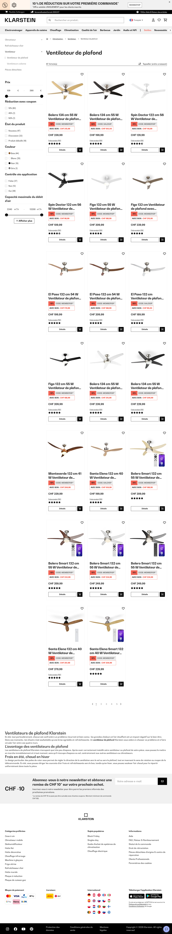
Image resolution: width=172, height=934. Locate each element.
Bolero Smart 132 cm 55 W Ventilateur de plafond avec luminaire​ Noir (147, 565)
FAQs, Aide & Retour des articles (154, 12)
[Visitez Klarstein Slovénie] (104, 912)
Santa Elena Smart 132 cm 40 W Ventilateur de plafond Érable (106, 651)
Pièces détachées (13, 69)
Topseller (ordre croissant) (152, 64)
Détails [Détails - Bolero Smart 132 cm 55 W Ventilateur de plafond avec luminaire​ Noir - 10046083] (145, 594)
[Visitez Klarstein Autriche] (94, 895)
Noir (13, 163)
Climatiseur (10, 39)
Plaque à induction (13, 876)
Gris (13, 168)
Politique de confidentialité (138, 904)
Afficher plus (24, 220)
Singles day (93, 840)
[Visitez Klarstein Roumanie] (99, 906)
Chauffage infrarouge (15, 856)
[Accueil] (49, 39)
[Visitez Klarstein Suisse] (99, 895)
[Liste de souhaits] (159, 20)
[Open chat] (166, 929)
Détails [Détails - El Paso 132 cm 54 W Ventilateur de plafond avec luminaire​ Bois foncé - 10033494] (103, 329)
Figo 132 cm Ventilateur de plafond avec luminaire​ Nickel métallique (148, 207)
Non (12, 186)
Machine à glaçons (14, 860)
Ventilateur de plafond (17, 57)
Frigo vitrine (10, 864)
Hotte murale (11, 872)
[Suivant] (170, 30)
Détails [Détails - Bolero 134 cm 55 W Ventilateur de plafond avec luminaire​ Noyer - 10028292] (103, 150)
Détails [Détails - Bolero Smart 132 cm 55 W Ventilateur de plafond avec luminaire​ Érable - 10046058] (145, 509)
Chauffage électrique (97, 851)
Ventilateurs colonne (16, 63)
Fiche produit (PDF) (54, 140)
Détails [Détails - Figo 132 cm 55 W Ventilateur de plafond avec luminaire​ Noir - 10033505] (62, 419)
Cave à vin (10, 836)
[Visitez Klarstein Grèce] (109, 912)
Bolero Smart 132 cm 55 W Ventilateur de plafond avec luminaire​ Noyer (65, 565)
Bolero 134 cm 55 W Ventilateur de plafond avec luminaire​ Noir (147, 386)
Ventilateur (10, 51)
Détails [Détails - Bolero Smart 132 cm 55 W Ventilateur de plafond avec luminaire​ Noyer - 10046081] (62, 594)
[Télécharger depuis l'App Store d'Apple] (137, 896)
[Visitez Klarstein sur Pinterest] (31, 929)
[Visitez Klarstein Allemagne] (89, 895)
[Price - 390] (35, 90)
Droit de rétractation (138, 848)
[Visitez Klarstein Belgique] (89, 912)
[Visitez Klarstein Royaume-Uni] (94, 900)
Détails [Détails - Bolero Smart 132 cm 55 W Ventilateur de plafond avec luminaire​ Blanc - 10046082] (103, 594)
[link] (65, 91)
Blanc (14, 158)
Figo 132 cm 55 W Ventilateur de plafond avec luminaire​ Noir (64, 386)
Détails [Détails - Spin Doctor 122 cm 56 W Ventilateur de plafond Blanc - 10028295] (145, 150)
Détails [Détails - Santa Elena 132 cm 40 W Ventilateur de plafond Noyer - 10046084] (62, 684)
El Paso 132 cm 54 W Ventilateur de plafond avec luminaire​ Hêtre (64, 296)
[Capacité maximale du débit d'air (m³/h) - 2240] (12, 209)
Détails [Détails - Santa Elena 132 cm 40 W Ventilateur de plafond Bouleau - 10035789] (103, 509)
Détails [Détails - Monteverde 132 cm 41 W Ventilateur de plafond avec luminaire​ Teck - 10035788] (62, 509)
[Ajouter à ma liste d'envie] (82, 74)
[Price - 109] (12, 90)
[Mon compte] (153, 20)
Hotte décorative (13, 852)
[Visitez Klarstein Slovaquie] (99, 900)
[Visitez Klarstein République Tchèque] (104, 900)
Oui (12, 191)
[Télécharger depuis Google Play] (154, 896)
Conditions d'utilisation (136, 906)
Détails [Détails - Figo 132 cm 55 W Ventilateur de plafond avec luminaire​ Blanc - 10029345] (103, 240)
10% (12, 108)
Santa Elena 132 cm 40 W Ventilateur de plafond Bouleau (106, 476)
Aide (131, 836)
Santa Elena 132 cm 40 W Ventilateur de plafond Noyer (65, 651)
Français (136, 20)
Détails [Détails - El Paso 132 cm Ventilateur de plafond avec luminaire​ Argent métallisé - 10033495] (145, 329)
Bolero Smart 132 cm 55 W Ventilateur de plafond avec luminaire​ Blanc (106, 565)
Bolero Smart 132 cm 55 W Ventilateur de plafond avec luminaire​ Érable (147, 476)
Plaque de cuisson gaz (15, 880)
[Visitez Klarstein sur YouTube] (23, 929)
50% (11, 118)
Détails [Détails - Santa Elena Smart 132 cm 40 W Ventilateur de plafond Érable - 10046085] (103, 684)
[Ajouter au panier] (79, 150)
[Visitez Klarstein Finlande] (109, 906)
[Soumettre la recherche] (50, 20)
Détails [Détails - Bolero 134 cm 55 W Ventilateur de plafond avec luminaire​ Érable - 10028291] (62, 150)
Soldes (147, 30)
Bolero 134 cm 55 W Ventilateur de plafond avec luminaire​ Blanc (106, 386)
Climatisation (58, 39)
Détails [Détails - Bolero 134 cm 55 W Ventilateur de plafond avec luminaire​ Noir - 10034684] (145, 419)
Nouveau (14, 131)
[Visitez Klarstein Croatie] (94, 906)
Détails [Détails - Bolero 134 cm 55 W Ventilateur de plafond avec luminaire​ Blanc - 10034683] (103, 419)
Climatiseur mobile (14, 840)
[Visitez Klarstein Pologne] (89, 906)
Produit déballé (17, 141)
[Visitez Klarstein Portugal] (99, 912)
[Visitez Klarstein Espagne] (89, 900)
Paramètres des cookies (140, 863)
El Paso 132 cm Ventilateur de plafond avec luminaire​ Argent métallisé (147, 296)
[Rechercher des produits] (85, 20)
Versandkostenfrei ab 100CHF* (47, 12)
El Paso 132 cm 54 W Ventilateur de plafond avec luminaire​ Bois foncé (106, 296)
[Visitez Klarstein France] (104, 895)
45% (11, 113)
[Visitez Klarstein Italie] (109, 895)
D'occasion (15, 136)
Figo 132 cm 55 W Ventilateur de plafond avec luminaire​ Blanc (106, 207)
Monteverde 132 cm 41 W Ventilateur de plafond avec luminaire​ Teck (65, 476)
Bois (13, 153)
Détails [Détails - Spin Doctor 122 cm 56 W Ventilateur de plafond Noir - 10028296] (62, 240)
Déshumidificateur (13, 844)
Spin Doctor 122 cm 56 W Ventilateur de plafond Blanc (147, 117)
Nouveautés (160, 30)
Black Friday (93, 836)
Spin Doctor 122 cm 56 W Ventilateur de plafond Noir (64, 207)
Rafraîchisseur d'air (14, 45)
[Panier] (165, 20)
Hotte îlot (9, 848)
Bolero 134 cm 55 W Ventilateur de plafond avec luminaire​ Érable (64, 117)
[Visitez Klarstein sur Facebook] (15, 929)
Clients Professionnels (139, 859)
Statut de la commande (140, 844)
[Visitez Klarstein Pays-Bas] (94, 912)
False (12, 181)
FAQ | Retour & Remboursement (144, 840)
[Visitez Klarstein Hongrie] (109, 900)
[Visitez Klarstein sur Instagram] (7, 929)
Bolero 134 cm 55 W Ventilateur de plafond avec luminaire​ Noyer (106, 117)
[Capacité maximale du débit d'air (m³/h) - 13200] (35, 209)
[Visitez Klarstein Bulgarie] (104, 906)
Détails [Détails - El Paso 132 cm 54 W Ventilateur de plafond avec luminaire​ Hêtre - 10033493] (62, 329)
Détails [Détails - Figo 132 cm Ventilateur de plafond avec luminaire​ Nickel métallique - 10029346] (145, 240)
